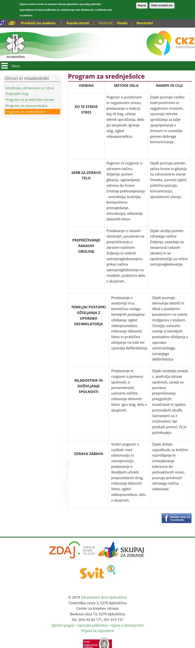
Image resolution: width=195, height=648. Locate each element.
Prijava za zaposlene (97, 630)
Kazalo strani (77, 23)
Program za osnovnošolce (26, 105)
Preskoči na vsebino (38, 23)
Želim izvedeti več (162, 5)
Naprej (142, 5)
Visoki (122, 23)
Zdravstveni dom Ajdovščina (104, 597)
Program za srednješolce (25, 111)
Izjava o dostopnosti (127, 625)
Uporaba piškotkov (92, 625)
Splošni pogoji (62, 625)
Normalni (144, 23)
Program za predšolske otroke (29, 99)
